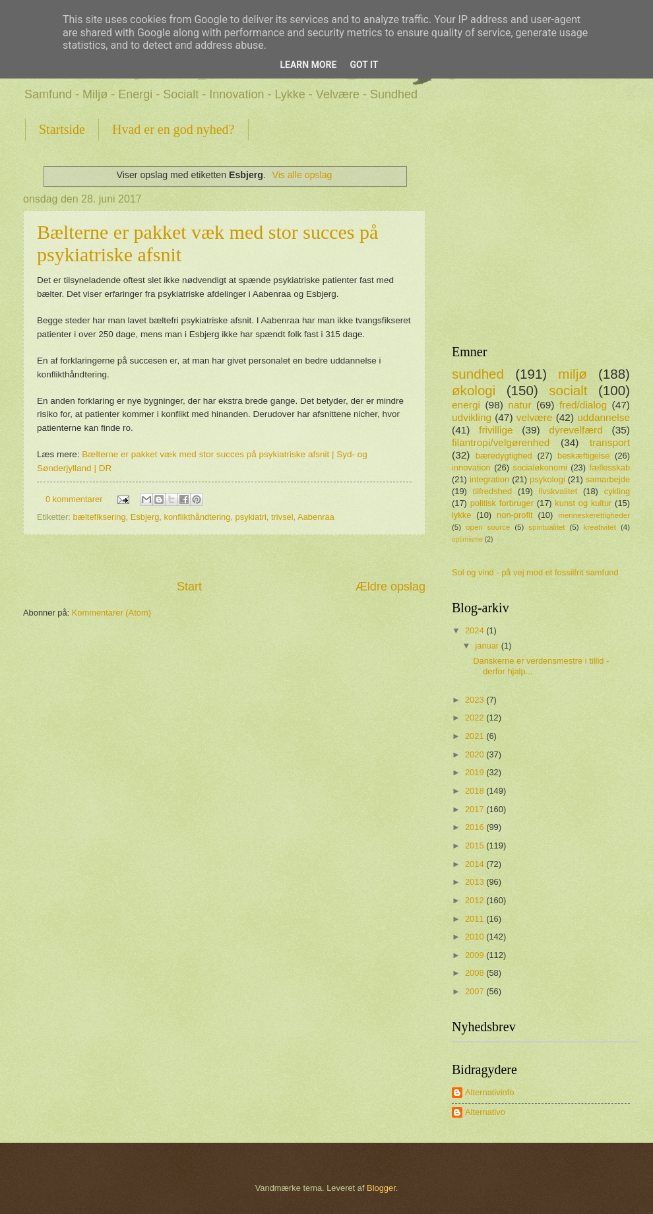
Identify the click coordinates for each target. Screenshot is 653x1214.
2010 (475, 937)
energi (466, 404)
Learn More (308, 64)
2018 (475, 791)
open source (488, 527)
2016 (475, 827)
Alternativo (485, 1112)
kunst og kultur (583, 503)
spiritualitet (546, 527)
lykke (461, 515)
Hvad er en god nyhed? (173, 129)
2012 (475, 900)
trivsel (282, 517)
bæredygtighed (504, 456)
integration (489, 479)
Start (189, 586)
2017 (475, 809)
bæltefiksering (99, 517)
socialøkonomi (540, 467)
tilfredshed (492, 491)
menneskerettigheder (594, 515)
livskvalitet (558, 491)
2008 (475, 973)
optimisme (467, 539)
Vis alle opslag (302, 175)
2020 (475, 754)
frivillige (496, 429)
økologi (473, 390)
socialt (568, 390)
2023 (475, 700)
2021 (475, 736)
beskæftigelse (583, 456)
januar (488, 646)
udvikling (471, 417)
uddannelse (603, 417)
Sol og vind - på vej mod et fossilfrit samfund (535, 572)
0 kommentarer (74, 499)
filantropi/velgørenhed (500, 442)
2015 (475, 845)
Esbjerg (145, 517)
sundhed (478, 373)
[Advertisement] (224, 556)
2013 (475, 882)
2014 (475, 864)
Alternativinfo (489, 1092)
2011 (475, 919)
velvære (534, 417)
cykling (617, 491)
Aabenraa (315, 517)
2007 (475, 991)
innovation (471, 467)
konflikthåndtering (197, 517)
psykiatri (250, 517)
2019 (475, 772)
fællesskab (610, 467)
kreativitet (599, 527)
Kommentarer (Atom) (111, 613)
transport (610, 442)
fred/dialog (583, 404)
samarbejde (608, 479)
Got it (364, 64)
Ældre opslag (390, 586)
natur (519, 404)
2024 (475, 630)
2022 (475, 717)
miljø (572, 373)
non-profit (514, 515)
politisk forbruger (502, 503)
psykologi (547, 479)
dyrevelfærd (576, 429)
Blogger (381, 1188)
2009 (475, 955)
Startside (62, 129)
